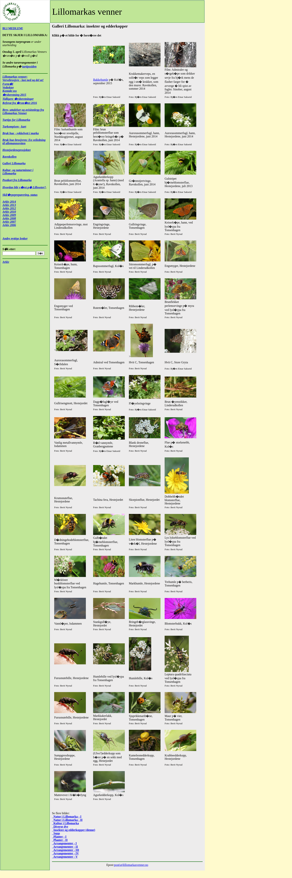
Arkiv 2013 (9, 205)
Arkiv (5, 261)
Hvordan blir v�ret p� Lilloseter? (24, 187)
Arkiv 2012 (9, 208)
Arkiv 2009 (9, 215)
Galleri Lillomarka (14, 163)
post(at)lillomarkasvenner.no (131, 864)
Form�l (7, 84)
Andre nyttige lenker (15, 238)
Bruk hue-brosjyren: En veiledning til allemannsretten (24, 141)
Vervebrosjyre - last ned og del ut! (23, 80)
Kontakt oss (9, 90)
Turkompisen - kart (14, 126)
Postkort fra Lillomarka (16, 180)
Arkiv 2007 (9, 221)
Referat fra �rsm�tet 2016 (19, 102)
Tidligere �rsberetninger (18, 98)
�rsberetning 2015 (14, 94)
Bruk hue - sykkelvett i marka (20, 133)
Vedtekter (8, 87)
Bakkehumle (100, 79)
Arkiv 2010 (9, 211)
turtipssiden (29, 66)
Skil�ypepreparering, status (19, 194)
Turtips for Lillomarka (16, 119)
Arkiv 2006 (9, 225)
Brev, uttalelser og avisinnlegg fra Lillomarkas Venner (23, 111)
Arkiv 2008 (9, 218)
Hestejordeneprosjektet (16, 150)
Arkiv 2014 (9, 201)
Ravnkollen (9, 156)
